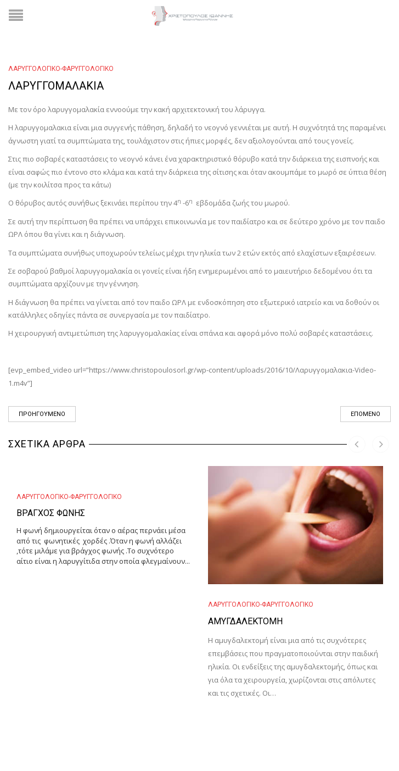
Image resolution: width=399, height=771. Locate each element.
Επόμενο (365, 414)
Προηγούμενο (42, 414)
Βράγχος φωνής (50, 513)
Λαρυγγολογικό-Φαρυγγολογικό (61, 69)
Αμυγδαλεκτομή (245, 621)
